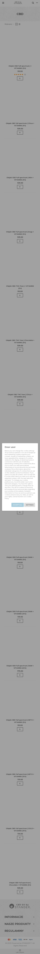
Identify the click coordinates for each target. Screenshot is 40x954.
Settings (29, 505)
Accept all (17, 505)
